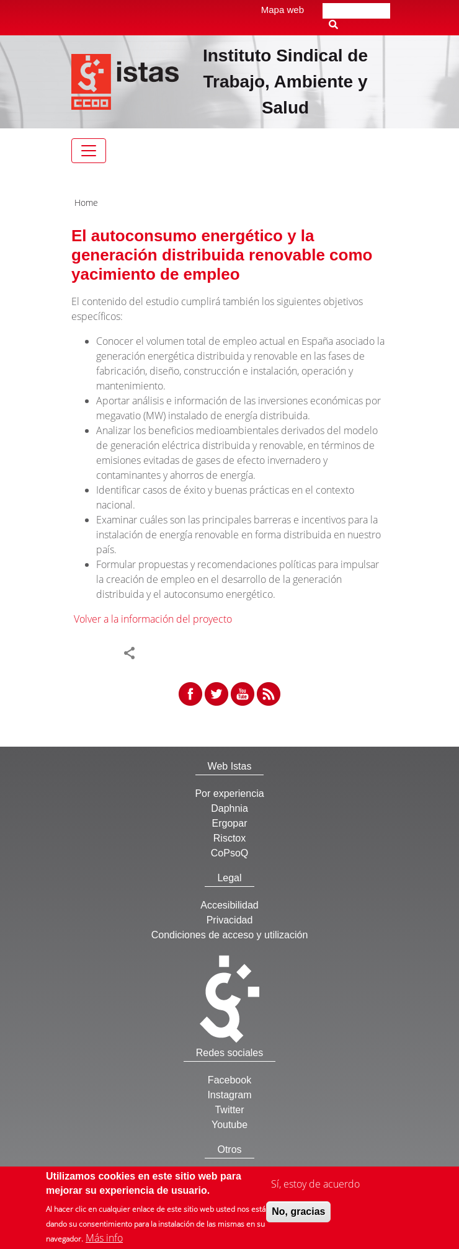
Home (86, 202)
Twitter (229, 1110)
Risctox (229, 838)
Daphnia (229, 808)
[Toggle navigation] (88, 150)
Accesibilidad (229, 905)
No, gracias (298, 1211)
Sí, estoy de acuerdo (315, 1184)
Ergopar (229, 823)
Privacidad (230, 920)
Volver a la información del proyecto (153, 619)
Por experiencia (229, 793)
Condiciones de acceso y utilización (229, 935)
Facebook (229, 1080)
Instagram (229, 1095)
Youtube (229, 1124)
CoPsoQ (229, 853)
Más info (104, 1238)
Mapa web (282, 9)
